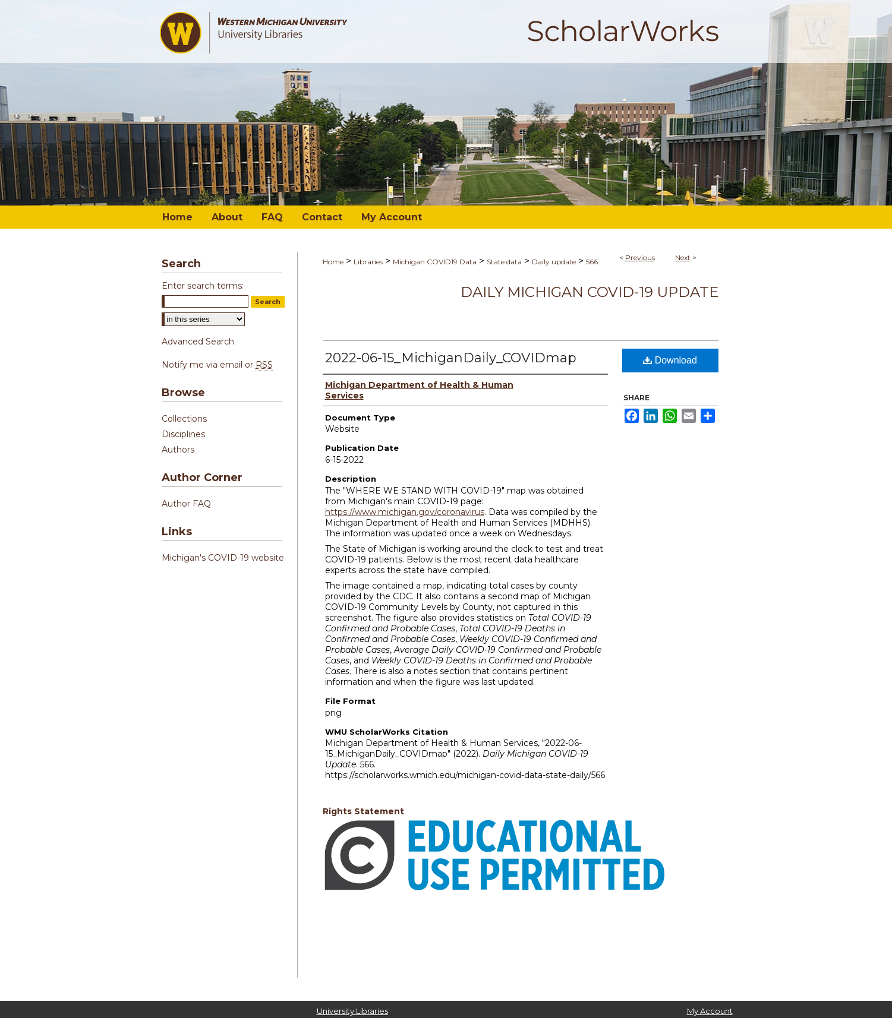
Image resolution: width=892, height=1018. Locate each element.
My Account (710, 1011)
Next (683, 257)
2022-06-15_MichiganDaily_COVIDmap (450, 358)
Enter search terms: (203, 285)
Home (333, 261)
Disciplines (183, 434)
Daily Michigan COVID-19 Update (589, 292)
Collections (184, 418)
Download (670, 360)
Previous (640, 257)
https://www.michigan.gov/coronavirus (404, 512)
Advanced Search (198, 341)
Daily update (554, 261)
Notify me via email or (217, 364)
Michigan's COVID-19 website (223, 557)
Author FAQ (186, 503)
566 (592, 261)
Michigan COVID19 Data (435, 261)
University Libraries (352, 1011)
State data (504, 261)
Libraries (368, 261)
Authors (178, 449)
